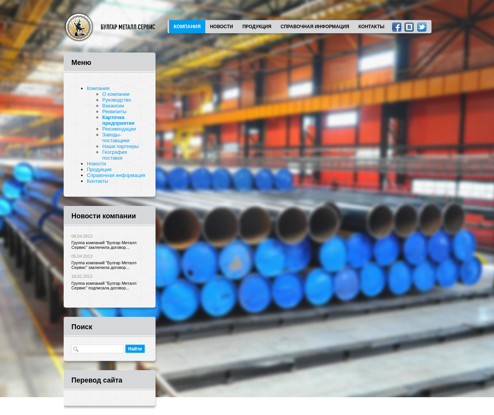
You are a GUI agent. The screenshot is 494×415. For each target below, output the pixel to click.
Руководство (116, 100)
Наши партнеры (120, 146)
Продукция (256, 26)
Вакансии (113, 106)
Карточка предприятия (118, 120)
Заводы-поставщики (116, 137)
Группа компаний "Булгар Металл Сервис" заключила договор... (104, 245)
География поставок (114, 155)
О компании (116, 94)
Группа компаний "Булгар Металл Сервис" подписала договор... (104, 285)
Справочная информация (315, 26)
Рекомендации (119, 129)
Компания (187, 26)
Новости (221, 26)
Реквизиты (114, 111)
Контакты (371, 26)
